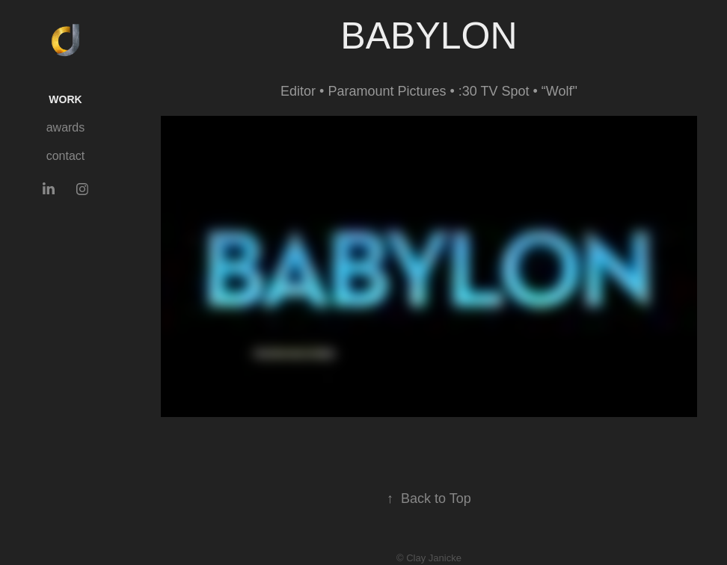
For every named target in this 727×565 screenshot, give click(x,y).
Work (65, 99)
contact (65, 155)
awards (65, 127)
